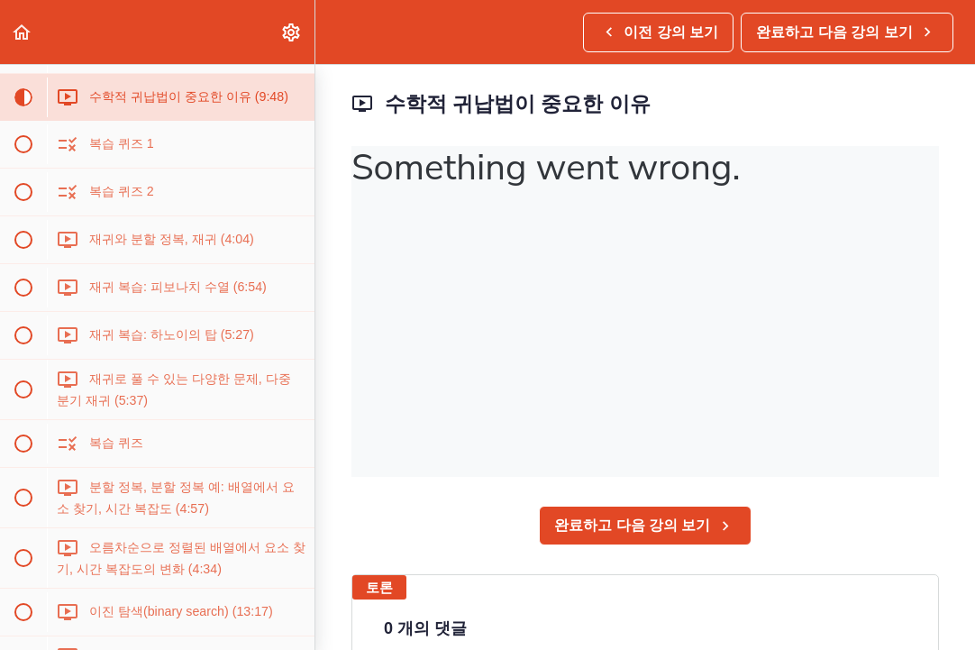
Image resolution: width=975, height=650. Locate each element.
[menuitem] (291, 32)
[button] (22, 32)
